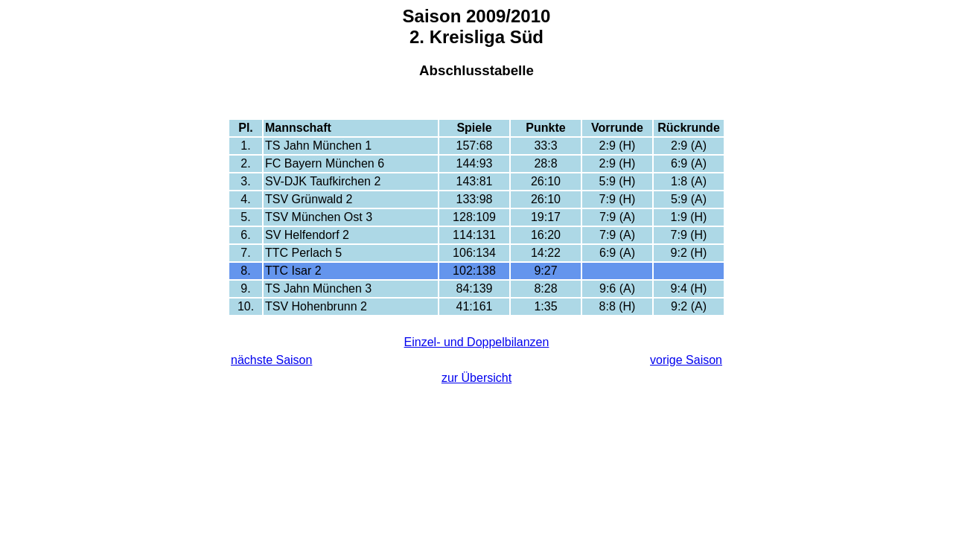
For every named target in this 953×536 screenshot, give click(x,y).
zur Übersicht (476, 377)
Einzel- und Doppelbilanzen (476, 342)
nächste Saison (271, 360)
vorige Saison (686, 360)
